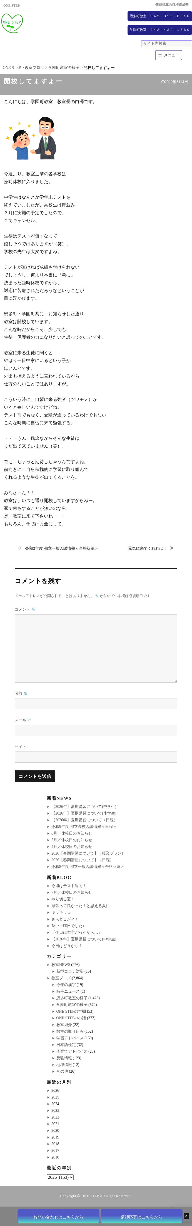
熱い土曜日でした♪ (67, 926)
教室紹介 (64, 1025)
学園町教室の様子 (72, 1005)
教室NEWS (60, 965)
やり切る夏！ (63, 899)
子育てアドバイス (72, 1051)
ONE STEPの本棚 (71, 1011)
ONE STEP (90, 1196)
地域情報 (64, 1065)
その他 (62, 1071)
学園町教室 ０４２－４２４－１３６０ (160, 30)
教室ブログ (61, 978)
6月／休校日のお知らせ (71, 833)
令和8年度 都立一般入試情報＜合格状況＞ (87, 867)
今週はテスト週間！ (68, 886)
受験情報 (64, 1058)
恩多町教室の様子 (72, 998)
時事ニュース (68, 991)
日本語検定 (66, 1045)
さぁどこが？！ (65, 919)
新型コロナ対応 (70, 971)
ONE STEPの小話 (71, 1018)
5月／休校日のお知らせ (71, 840)
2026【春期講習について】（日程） (82, 860)
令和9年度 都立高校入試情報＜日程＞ (84, 827)
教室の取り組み (70, 1031)
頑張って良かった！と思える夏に (80, 906)
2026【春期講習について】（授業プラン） (88, 853)
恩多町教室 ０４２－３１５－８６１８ (160, 16)
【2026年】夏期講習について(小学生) (83, 813)
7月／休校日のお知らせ (71, 892)
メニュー (171, 55)
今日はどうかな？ (67, 946)
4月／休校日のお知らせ (71, 847)
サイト (20, 746)
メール (23, 720)
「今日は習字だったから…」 (76, 932)
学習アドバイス (70, 1038)
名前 (21, 693)
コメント (25, 609)
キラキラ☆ (61, 912)
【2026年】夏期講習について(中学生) (83, 807)
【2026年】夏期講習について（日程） (84, 820)
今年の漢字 (66, 985)
